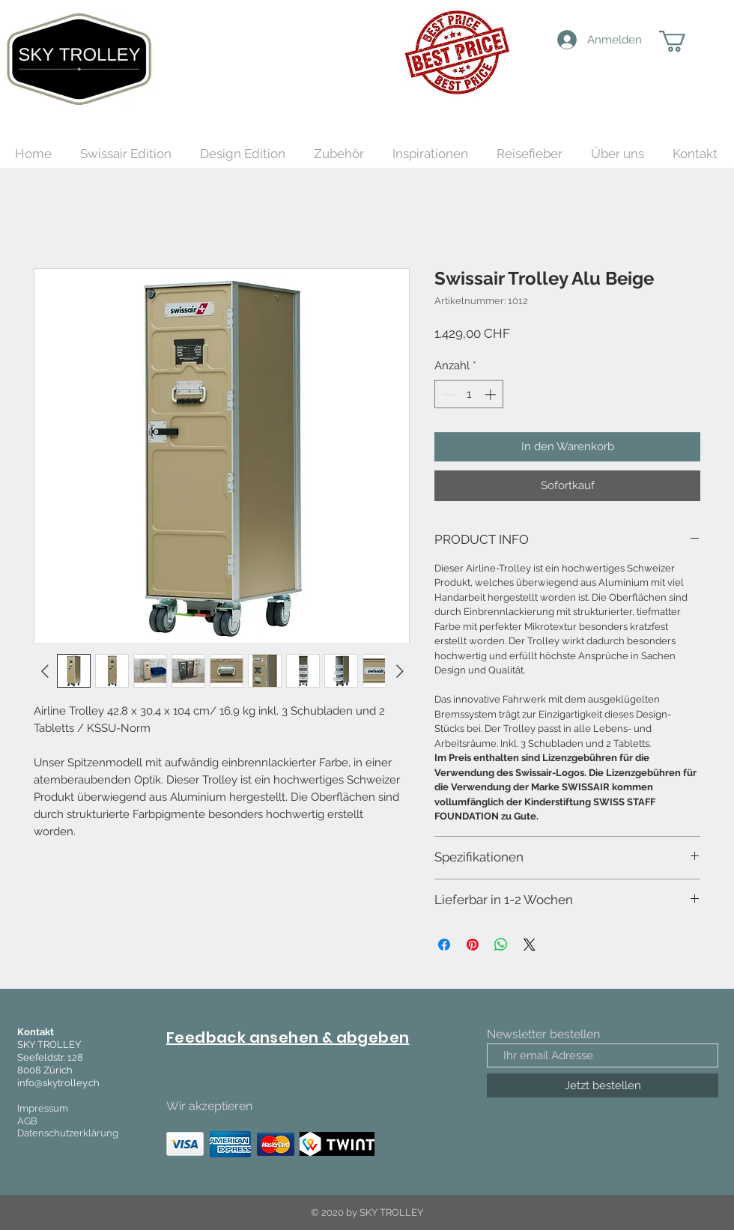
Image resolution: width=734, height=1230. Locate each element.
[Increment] (492, 394)
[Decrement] (447, 394)
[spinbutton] (469, 394)
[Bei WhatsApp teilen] (501, 945)
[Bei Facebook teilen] (444, 945)
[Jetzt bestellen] (602, 1085)
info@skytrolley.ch (58, 1082)
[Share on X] (530, 945)
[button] (685, 41)
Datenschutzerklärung (67, 1133)
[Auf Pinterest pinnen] (473, 945)
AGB (27, 1121)
